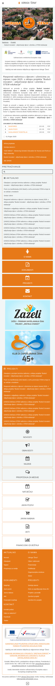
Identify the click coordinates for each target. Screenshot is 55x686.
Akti (5, 596)
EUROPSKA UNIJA (11, 644)
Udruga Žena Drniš (27, 677)
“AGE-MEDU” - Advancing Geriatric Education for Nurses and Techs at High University (27, 152)
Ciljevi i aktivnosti (34, 561)
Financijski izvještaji (10, 600)
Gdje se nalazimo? (10, 613)
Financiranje (32, 565)
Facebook (7, 617)
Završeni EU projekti (35, 600)
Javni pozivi (7, 589)
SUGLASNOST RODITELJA (17, 132)
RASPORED (12, 126)
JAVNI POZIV (13, 129)
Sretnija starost (33, 585)
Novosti (6, 557)
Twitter (6, 620)
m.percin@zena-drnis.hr (35, 666)
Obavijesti (7, 561)
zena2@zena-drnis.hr (19, 666)
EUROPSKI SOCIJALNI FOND (31, 646)
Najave (6, 565)
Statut (30, 576)
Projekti (13, 42)
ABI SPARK (8, 161)
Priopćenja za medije (11, 568)
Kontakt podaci (9, 609)
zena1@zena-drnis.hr (42, 664)
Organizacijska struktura (36, 572)
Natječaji (7, 585)
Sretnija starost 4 (9, 147)
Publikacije (31, 568)
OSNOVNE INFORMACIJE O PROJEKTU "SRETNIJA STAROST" (27, 653)
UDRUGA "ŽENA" (29, 3)
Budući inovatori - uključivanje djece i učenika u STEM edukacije (25, 157)
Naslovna (5, 42)
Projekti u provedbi (34, 593)
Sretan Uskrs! (8, 195)
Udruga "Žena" (33, 557)
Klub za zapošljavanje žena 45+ (38, 589)
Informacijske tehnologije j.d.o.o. (27, 679)
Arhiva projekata (9, 143)
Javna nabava (8, 593)
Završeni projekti (33, 596)
